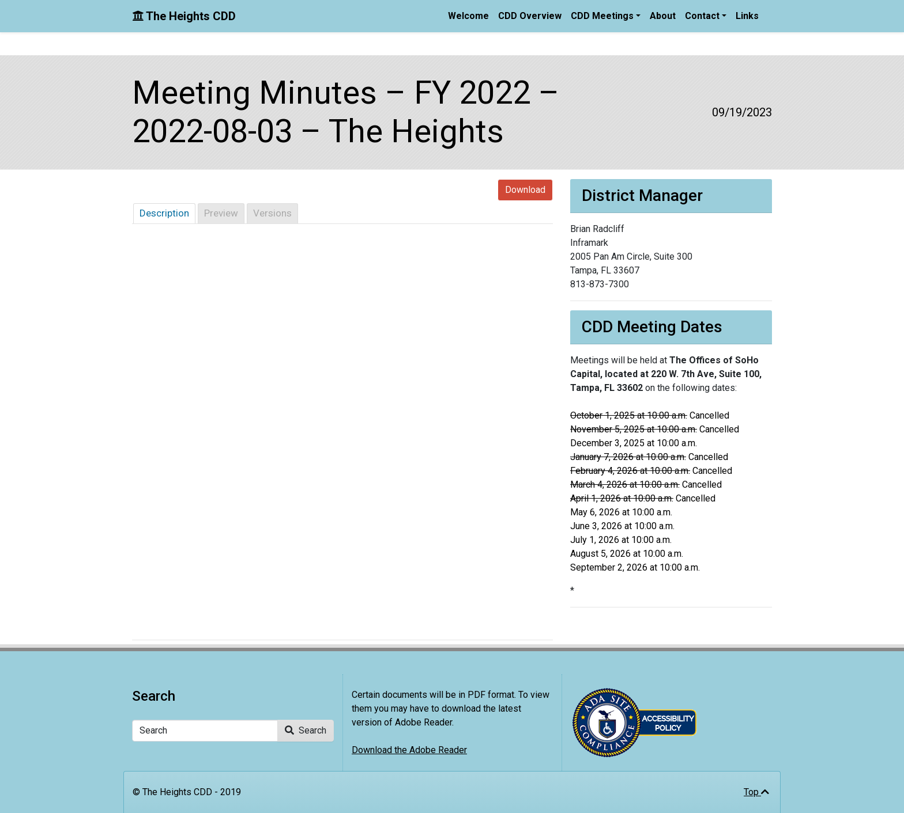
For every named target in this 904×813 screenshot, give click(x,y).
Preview (221, 213)
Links (747, 15)
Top (756, 792)
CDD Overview (530, 15)
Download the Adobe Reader (409, 749)
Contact (702, 15)
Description (164, 213)
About (663, 15)
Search (305, 730)
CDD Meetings (602, 15)
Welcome (468, 15)
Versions (272, 213)
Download (525, 189)
